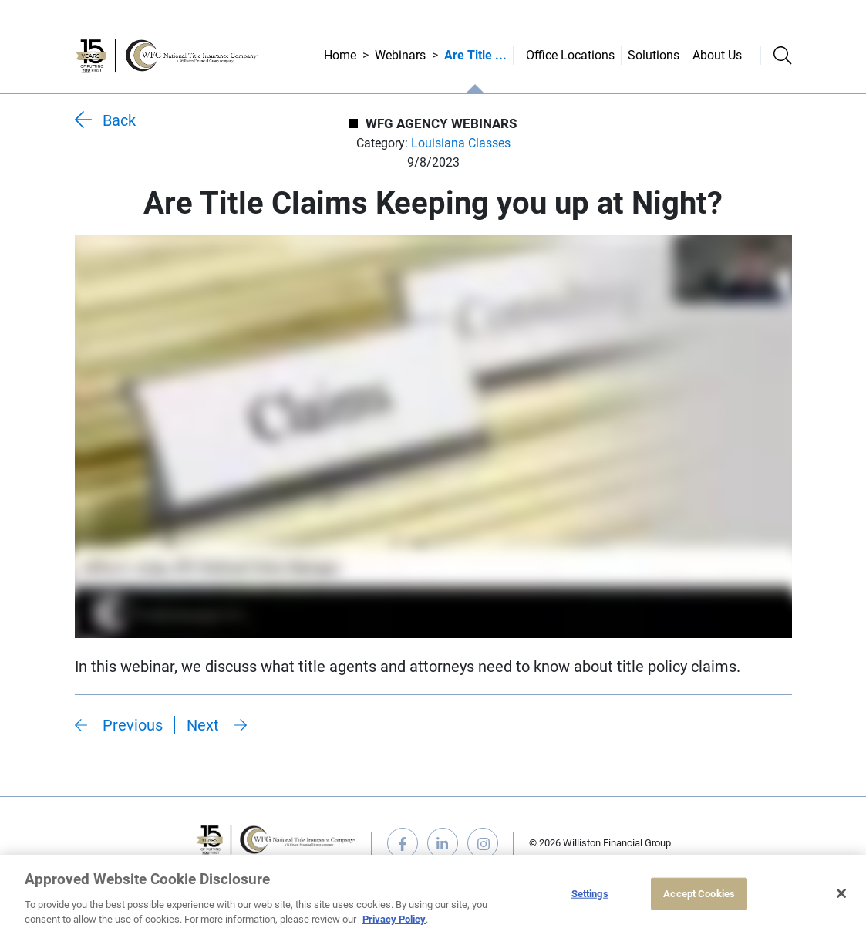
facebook (402, 843)
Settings (589, 894)
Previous (133, 725)
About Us (717, 55)
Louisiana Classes (461, 143)
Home (340, 55)
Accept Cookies (699, 894)
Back (119, 120)
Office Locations (570, 55)
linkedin (442, 843)
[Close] (841, 893)
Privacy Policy (394, 919)
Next (203, 725)
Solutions (653, 55)
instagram (482, 843)
